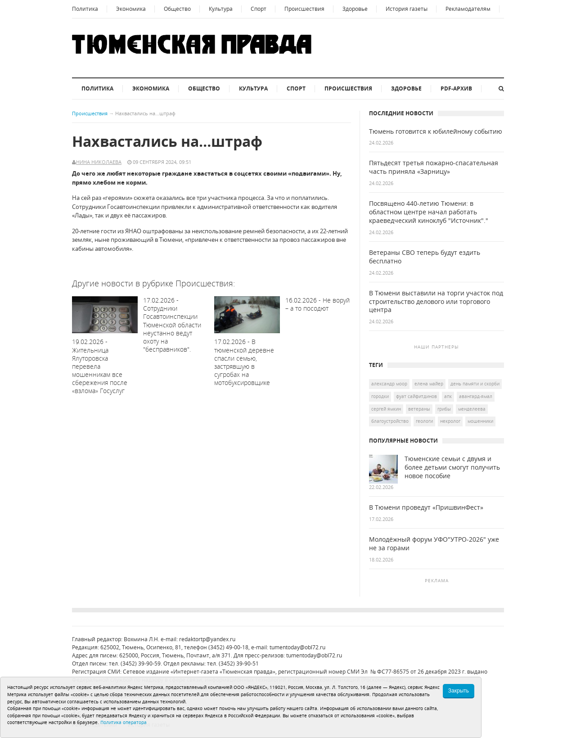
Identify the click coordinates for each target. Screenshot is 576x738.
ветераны (419, 409)
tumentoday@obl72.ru (297, 647)
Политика (85, 9)
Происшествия (304, 9)
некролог (450, 421)
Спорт (258, 9)
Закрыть (458, 691)
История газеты (407, 9)
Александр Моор (389, 383)
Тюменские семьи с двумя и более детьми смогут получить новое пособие (452, 467)
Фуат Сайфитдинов (416, 396)
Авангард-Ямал (475, 396)
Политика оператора (123, 722)
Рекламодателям (468, 9)
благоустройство (390, 421)
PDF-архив (456, 88)
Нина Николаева (99, 161)
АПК (448, 396)
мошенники (480, 421)
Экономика (131, 9)
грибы (444, 409)
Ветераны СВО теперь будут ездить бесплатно (424, 257)
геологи (424, 421)
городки (380, 396)
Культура (221, 9)
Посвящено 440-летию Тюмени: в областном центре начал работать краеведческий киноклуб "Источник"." (428, 212)
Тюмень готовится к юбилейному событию (435, 131)
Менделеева (472, 409)
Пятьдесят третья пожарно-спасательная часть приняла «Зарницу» (433, 167)
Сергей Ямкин (386, 409)
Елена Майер (428, 383)
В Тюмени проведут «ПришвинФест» (426, 507)
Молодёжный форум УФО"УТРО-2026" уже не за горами (434, 543)
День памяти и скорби (475, 383)
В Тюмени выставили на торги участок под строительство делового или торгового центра (436, 301)
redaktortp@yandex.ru (207, 639)
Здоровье (355, 9)
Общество (177, 9)
